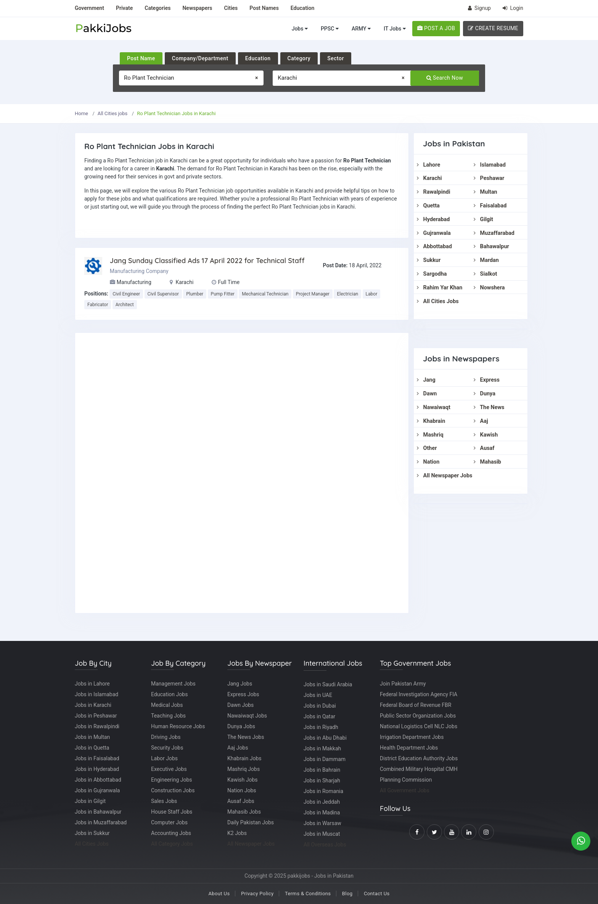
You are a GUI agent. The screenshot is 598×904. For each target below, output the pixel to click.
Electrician (347, 294)
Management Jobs (173, 684)
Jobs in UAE (318, 695)
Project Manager (313, 294)
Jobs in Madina (322, 812)
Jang (426, 380)
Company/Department (200, 58)
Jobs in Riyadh (321, 727)
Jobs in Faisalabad (97, 758)
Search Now (444, 78)
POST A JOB (436, 28)
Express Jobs (243, 694)
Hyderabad (433, 219)
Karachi (429, 178)
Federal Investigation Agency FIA (418, 694)
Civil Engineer (126, 294)
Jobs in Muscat (322, 834)
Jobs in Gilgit (90, 801)
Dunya (484, 393)
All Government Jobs (404, 790)
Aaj (481, 421)
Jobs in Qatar (319, 716)
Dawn (427, 393)
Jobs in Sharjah (322, 780)
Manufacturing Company (139, 271)
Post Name (141, 58)
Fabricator (97, 304)
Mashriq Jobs (243, 769)
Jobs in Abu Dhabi (325, 738)
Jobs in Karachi (93, 705)
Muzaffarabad (494, 233)
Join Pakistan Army (403, 684)
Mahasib (487, 462)
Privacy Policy (257, 893)
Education (258, 58)
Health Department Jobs (409, 748)
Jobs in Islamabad (96, 694)
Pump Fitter (223, 294)
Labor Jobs (164, 758)
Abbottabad (434, 246)
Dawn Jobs (240, 705)
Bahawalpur (491, 246)
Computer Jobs (169, 822)
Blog (347, 893)
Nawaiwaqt (433, 407)
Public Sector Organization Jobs (418, 716)
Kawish (486, 435)
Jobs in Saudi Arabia (328, 684)
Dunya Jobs (241, 726)
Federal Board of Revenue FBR (415, 705)
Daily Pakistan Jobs (250, 822)
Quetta (428, 205)
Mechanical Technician (265, 294)
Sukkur (428, 260)
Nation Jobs (241, 790)
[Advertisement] (241, 473)
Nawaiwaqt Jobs (247, 716)
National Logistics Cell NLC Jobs (418, 726)
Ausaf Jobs (240, 801)
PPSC (330, 29)
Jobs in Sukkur (92, 833)
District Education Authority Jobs (419, 758)
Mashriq (430, 435)
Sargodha (432, 274)
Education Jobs (169, 694)
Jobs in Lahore (92, 684)
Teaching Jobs (168, 716)
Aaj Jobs (237, 748)
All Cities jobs (112, 113)
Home (81, 113)
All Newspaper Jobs (444, 475)
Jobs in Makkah (322, 748)
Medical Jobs (167, 705)
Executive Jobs (169, 769)
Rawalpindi (433, 192)
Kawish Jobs (242, 780)
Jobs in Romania (323, 791)
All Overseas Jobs (325, 844)
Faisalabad (490, 205)
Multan (485, 192)
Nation (428, 462)
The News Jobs (245, 737)
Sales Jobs (164, 801)
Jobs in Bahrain (322, 770)
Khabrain (431, 421)
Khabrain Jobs (244, 758)
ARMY (361, 29)
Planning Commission (406, 780)
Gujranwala (434, 233)
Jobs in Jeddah (322, 802)
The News (489, 407)
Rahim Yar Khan (439, 287)
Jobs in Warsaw (322, 823)
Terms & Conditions (308, 893)
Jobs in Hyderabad (97, 769)
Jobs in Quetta (92, 748)
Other (427, 448)
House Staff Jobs (171, 812)
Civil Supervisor (163, 294)
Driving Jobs (165, 737)
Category (299, 58)
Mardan (486, 260)
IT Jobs (395, 29)
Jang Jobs (239, 684)
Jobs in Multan (92, 737)
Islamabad (490, 165)
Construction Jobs (173, 790)
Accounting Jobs (171, 833)
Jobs (300, 29)
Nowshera (489, 287)
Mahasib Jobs (244, 812)
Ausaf (484, 448)
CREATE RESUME (493, 28)
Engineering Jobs (171, 780)
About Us (219, 893)
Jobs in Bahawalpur (98, 812)
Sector (335, 58)
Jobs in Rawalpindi (97, 726)
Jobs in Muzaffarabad (101, 822)
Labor (372, 294)
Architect (125, 304)
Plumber (194, 294)
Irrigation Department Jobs (412, 737)
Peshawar (489, 178)
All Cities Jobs (438, 301)
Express (487, 380)
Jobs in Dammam (325, 759)
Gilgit (483, 219)
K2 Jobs (237, 833)
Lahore (428, 165)
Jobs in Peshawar (96, 716)
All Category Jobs (172, 844)
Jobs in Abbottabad (98, 780)
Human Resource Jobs (178, 726)
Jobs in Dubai (320, 706)
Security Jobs (167, 748)
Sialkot (485, 274)
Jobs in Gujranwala (97, 790)
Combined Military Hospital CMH (419, 769)
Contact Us (377, 893)
